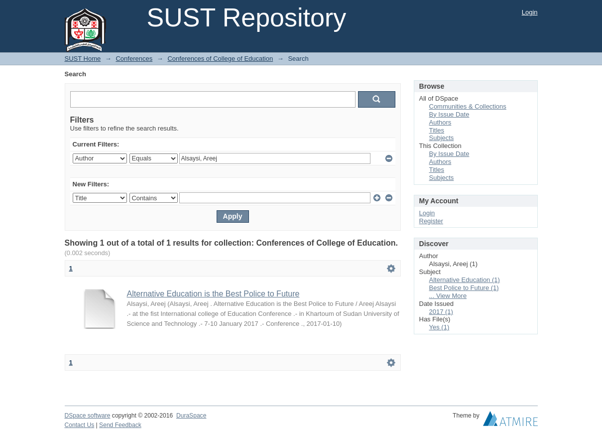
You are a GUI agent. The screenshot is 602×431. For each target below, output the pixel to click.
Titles (437, 130)
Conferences (134, 58)
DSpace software (88, 415)
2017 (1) (441, 311)
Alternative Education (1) (464, 280)
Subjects (441, 138)
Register (431, 221)
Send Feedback (120, 425)
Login (530, 12)
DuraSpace (191, 415)
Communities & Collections (467, 106)
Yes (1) (439, 327)
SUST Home (83, 58)
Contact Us (80, 425)
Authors (440, 122)
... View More (448, 295)
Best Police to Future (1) (464, 287)
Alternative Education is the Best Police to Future (213, 293)
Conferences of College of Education (220, 58)
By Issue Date (449, 114)
